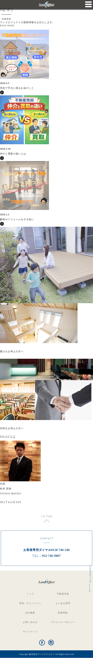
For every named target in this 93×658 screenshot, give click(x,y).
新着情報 (63, 613)
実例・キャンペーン (30, 603)
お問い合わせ (30, 622)
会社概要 (30, 613)
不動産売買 (63, 594)
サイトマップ (30, 631)
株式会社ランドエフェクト (41, 654)
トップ (30, 594)
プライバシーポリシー (63, 622)
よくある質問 (62, 603)
